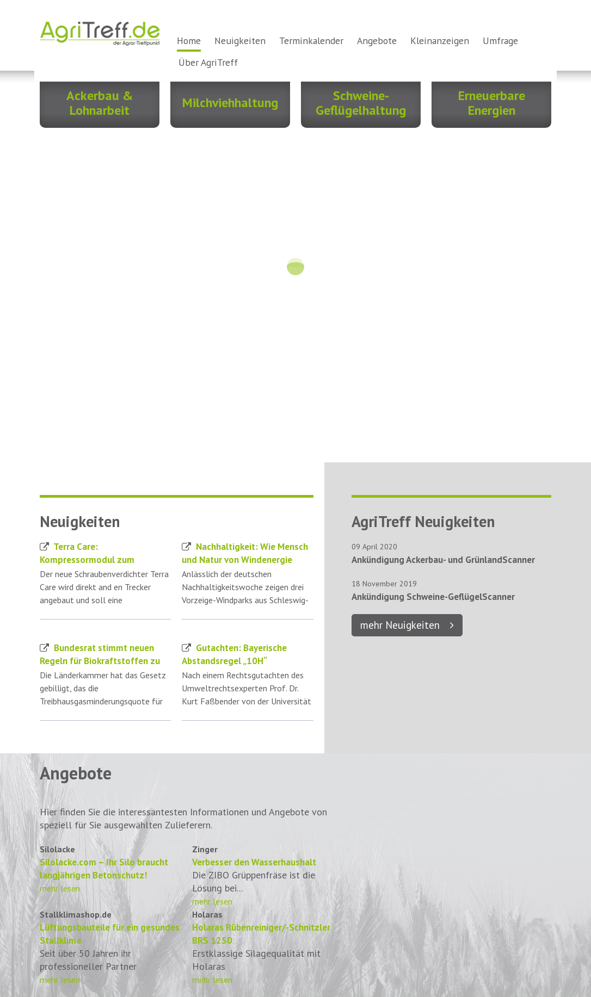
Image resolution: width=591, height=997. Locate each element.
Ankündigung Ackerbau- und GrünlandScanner (443, 560)
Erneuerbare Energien (491, 103)
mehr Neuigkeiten (400, 624)
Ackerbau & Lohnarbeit (99, 103)
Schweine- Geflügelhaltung (361, 103)
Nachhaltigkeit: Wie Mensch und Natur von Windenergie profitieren (245, 560)
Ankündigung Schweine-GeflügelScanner (433, 597)
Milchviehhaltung (230, 102)
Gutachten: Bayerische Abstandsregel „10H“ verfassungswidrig (234, 661)
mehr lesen (60, 888)
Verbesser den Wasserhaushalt (254, 862)
